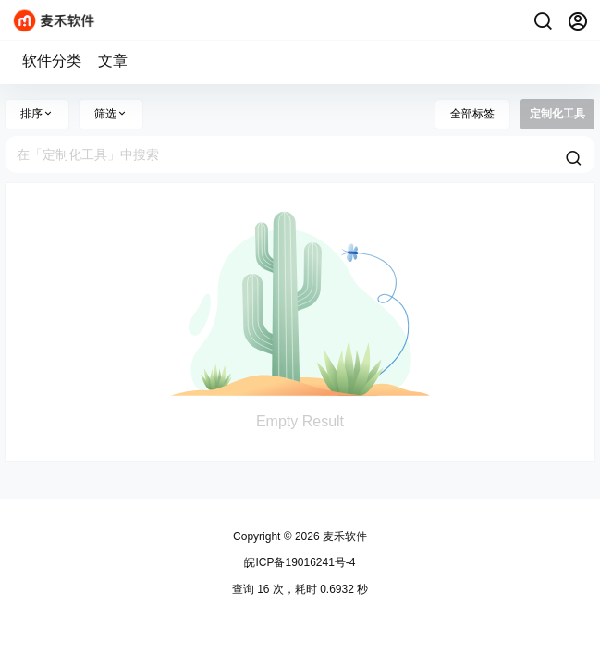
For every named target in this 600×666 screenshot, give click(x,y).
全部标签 (472, 113)
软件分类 (51, 60)
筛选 (111, 113)
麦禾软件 (343, 536)
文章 (113, 60)
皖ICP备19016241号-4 (299, 562)
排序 (37, 113)
